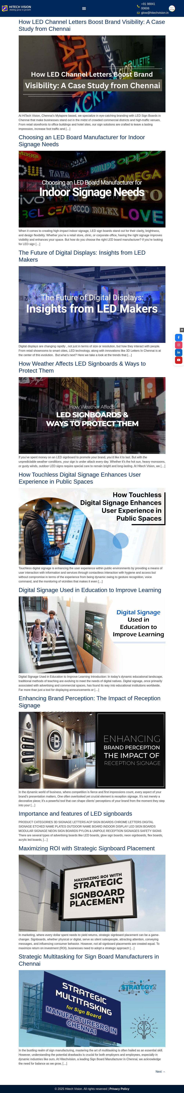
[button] (84, 9)
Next (160, 1071)
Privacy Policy (119, 1088)
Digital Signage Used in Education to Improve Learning (90, 590)
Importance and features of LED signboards (75, 813)
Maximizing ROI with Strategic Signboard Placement (87, 848)
